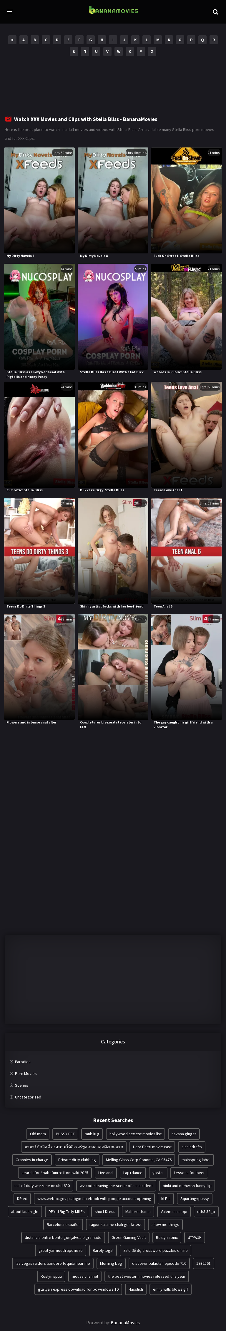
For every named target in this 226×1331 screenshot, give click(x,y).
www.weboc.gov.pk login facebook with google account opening (94, 1198)
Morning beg (111, 1263)
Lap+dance (132, 1172)
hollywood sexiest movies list (135, 1133)
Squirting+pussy (194, 1198)
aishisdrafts (192, 1146)
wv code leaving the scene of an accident (116, 1185)
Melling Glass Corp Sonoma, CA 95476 (139, 1159)
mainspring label (196, 1159)
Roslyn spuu (51, 1276)
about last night (25, 1211)
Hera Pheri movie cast (152, 1146)
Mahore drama (138, 1211)
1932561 (203, 1263)
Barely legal (103, 1250)
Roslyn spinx (167, 1237)
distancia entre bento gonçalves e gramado (63, 1237)
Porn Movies (26, 1073)
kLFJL (165, 1198)
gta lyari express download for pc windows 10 (78, 1289)
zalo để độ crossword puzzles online (155, 1250)
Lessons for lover (189, 1172)
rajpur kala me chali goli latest (115, 1224)
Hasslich (136, 1289)
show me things (165, 1224)
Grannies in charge (32, 1159)
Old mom (38, 1133)
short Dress (105, 1211)
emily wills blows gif (170, 1289)
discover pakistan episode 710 (159, 1263)
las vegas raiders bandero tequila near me (53, 1263)
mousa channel (85, 1276)
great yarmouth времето (61, 1250)
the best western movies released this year (146, 1276)
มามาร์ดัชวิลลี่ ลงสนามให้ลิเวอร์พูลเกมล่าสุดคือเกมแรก (73, 1146)
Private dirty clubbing (77, 1159)
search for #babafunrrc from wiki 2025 (54, 1172)
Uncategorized (28, 1097)
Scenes (21, 1085)
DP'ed (22, 1198)
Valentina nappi (174, 1211)
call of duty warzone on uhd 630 (42, 1185)
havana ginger (184, 1133)
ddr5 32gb (206, 1211)
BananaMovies (125, 1322)
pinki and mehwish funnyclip (187, 1185)
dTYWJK (195, 1237)
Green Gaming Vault (129, 1237)
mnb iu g (92, 1133)
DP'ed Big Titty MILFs (67, 1211)
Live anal (105, 1172)
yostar (158, 1172)
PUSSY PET (65, 1133)
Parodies (23, 1061)
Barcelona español (63, 1224)
